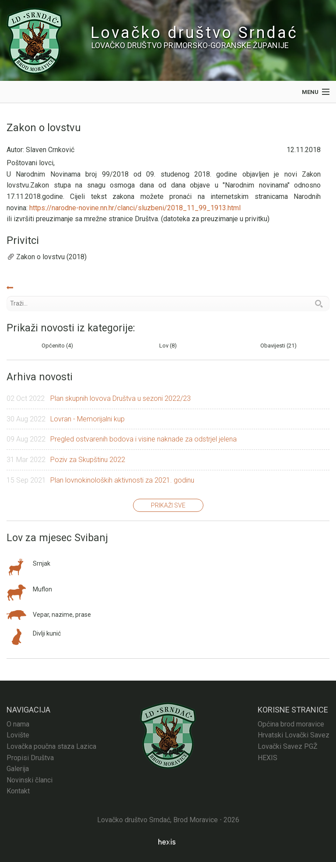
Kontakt (18, 791)
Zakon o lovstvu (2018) (51, 257)
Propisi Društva (30, 758)
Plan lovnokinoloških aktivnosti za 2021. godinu (122, 480)
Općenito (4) (57, 345)
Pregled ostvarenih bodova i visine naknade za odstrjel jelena (143, 439)
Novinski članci (29, 780)
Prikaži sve (168, 505)
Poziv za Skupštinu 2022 (87, 459)
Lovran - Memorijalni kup (87, 419)
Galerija (18, 769)
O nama (18, 724)
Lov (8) (168, 345)
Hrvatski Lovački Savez (293, 735)
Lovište (18, 735)
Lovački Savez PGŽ (288, 746)
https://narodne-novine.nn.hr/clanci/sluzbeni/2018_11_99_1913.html (135, 208)
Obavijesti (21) (278, 345)
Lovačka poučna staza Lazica (51, 746)
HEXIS (267, 758)
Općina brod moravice (291, 724)
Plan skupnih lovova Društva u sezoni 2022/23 (120, 398)
